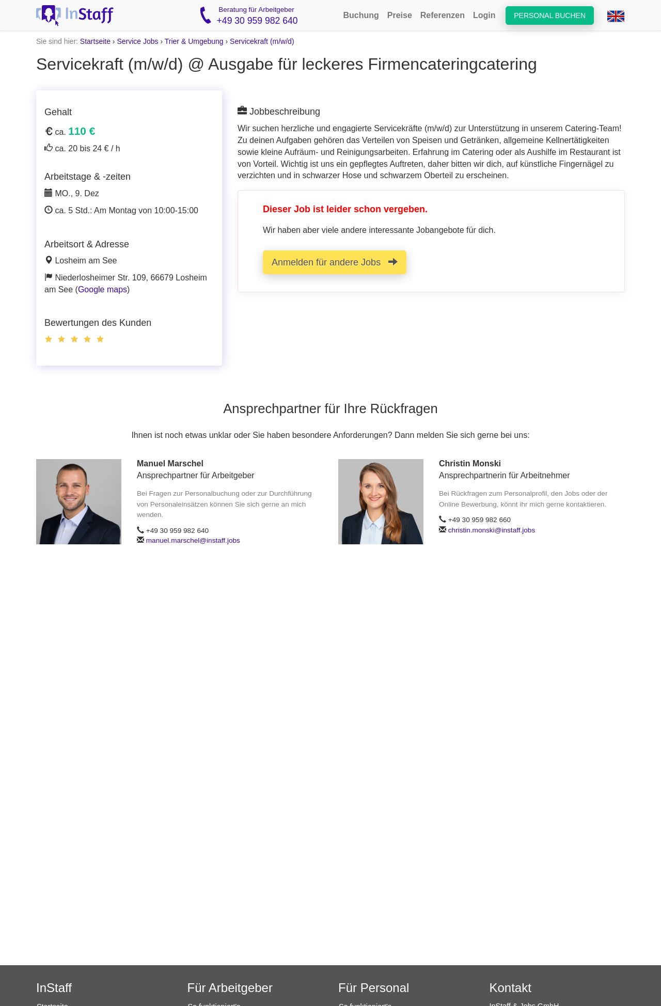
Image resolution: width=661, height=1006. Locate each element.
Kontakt (510, 988)
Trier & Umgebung (194, 41)
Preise (399, 15)
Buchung (361, 15)
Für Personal (373, 988)
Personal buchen (550, 15)
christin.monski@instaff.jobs (491, 530)
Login (484, 15)
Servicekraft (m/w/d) (262, 41)
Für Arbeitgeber (230, 988)
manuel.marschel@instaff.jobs (193, 540)
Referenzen (442, 15)
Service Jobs (137, 41)
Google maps (102, 289)
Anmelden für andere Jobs (335, 262)
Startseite (95, 41)
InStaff (54, 988)
